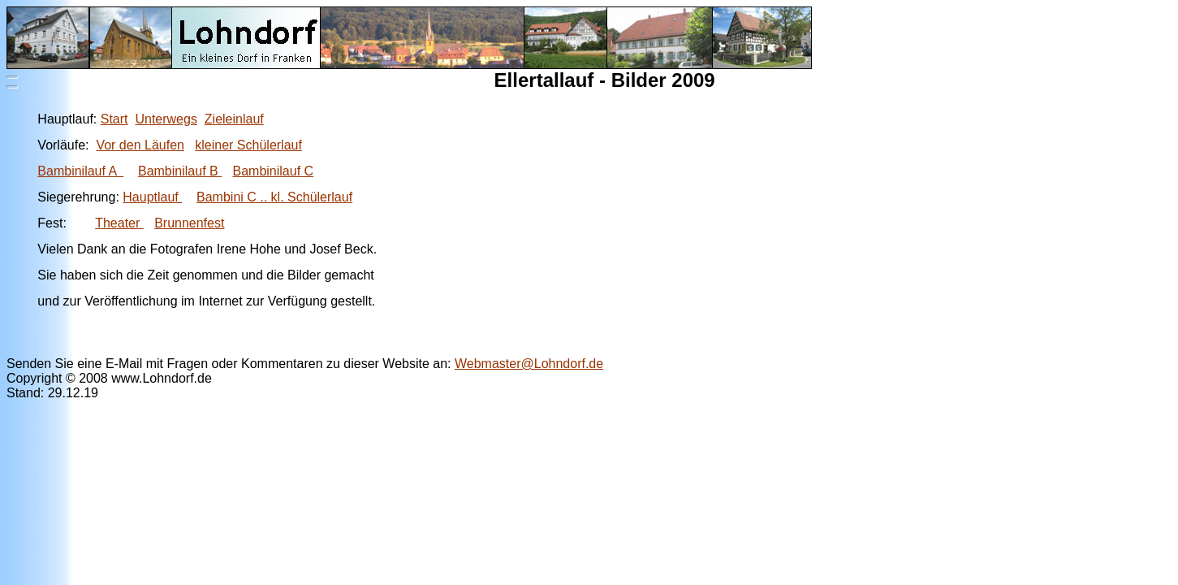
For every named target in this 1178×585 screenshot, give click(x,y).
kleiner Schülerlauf (248, 145)
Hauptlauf (152, 197)
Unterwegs (165, 119)
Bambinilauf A (80, 171)
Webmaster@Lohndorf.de (529, 363)
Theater (119, 223)
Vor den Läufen (140, 145)
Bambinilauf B (180, 171)
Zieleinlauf (234, 119)
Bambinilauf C (272, 171)
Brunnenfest (189, 223)
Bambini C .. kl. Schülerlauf (274, 197)
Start (114, 119)
